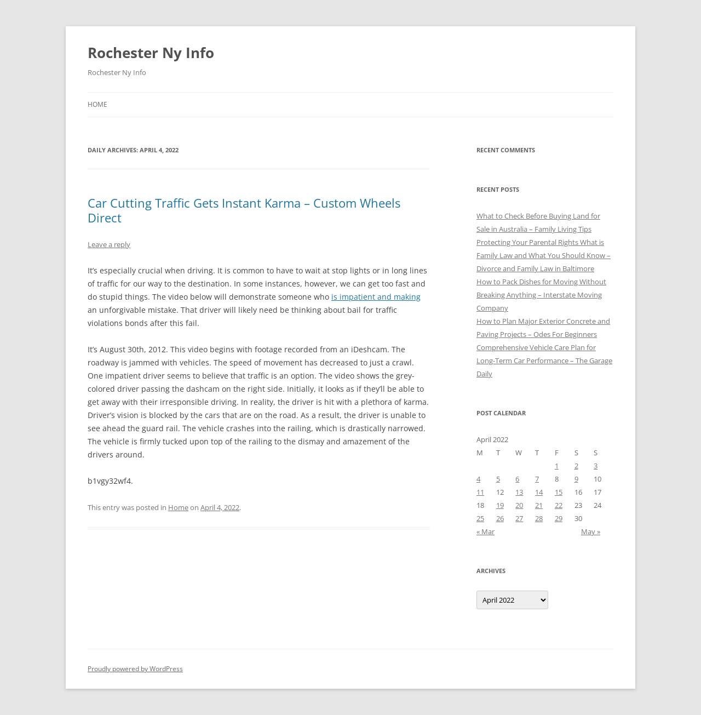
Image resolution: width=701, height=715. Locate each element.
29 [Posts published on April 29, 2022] (558, 518)
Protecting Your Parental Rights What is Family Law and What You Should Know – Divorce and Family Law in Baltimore (543, 255)
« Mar (485, 531)
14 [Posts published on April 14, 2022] (539, 492)
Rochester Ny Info (151, 52)
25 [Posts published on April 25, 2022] (480, 518)
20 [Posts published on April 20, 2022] (519, 505)
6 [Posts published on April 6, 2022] (517, 479)
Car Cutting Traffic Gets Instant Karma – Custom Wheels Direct (244, 210)
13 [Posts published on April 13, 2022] (519, 492)
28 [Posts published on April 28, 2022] (539, 518)
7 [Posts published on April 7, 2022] (537, 479)
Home (97, 104)
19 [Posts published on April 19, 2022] (500, 505)
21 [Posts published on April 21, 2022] (539, 505)
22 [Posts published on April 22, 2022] (558, 505)
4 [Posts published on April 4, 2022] (478, 479)
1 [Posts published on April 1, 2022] (557, 466)
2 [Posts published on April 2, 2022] (576, 466)
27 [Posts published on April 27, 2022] (519, 518)
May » (590, 531)
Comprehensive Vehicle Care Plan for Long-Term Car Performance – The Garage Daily (544, 360)
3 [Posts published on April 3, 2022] (595, 466)
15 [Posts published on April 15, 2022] (558, 492)
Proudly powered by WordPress (135, 668)
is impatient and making (376, 296)
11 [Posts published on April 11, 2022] (480, 492)
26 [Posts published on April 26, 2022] (500, 518)
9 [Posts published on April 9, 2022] (576, 479)
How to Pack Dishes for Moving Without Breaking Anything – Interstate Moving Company (541, 295)
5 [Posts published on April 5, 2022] (498, 479)
